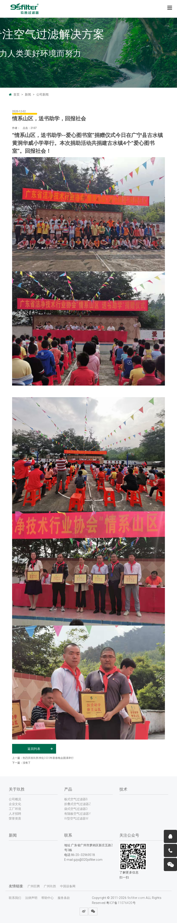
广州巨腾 (33, 886)
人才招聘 (15, 813)
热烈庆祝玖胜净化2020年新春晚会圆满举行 (48, 757)
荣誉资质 (15, 818)
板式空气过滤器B (76, 799)
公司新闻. (42, 94)
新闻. (28, 94)
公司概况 (15, 799)
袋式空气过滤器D (76, 809)
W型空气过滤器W (76, 818)
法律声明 (31, 898)
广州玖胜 (50, 886)
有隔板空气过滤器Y (77, 813)
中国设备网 (67, 886)
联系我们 (15, 898)
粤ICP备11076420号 (121, 903)
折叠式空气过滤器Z (77, 804)
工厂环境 (15, 809)
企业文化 (15, 804)
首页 (16, 94)
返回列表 (33, 748)
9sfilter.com (136, 898)
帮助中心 (47, 898)
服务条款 (64, 898)
